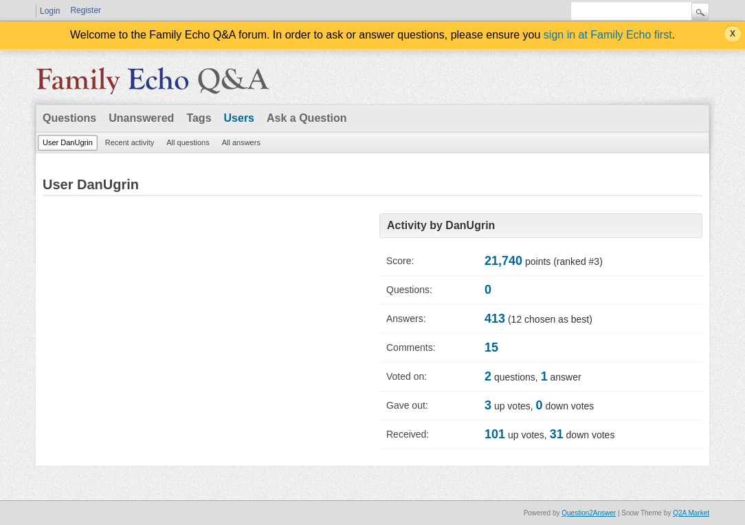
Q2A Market (691, 513)
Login (50, 11)
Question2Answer (588, 513)
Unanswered (141, 118)
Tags (198, 118)
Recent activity (130, 142)
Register (85, 10)
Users (239, 118)
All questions (187, 142)
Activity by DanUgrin (441, 225)
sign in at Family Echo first (608, 35)
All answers (241, 142)
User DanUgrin (68, 142)
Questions (69, 118)
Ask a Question (306, 118)
